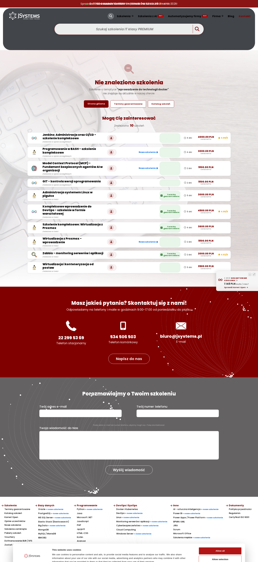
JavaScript (83, 521)
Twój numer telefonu (152, 406)
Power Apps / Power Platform (198, 517)
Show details (170, 556)
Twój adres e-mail (53, 406)
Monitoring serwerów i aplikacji (141, 521)
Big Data (51, 525)
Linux (127, 517)
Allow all (220, 535)
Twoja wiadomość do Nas (58, 428)
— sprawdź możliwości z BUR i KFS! (129, 4)
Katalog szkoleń (161, 103)
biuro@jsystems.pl (181, 336)
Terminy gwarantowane (128, 103)
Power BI (186, 513)
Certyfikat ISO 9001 (239, 517)
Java (79, 513)
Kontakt (245, 16)
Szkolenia (125, 16)
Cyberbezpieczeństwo (137, 525)
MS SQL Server (54, 517)
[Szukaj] (111, 16)
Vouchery (9, 537)
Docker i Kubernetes (127, 509)
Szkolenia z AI (150, 16)
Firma (217, 16)
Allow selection (220, 544)
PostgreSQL (53, 513)
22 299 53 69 (71, 338)
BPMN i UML (179, 521)
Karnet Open (11, 517)
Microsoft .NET (84, 517)
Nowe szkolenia (12, 525)
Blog (231, 16)
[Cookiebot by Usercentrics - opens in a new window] (32, 556)
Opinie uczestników (14, 521)
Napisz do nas (129, 358)
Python (90, 509)
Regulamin (234, 513)
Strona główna (96, 103)
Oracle (50, 509)
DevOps (129, 513)
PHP (79, 525)
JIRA (175, 525)
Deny (220, 552)
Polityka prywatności (240, 509)
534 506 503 (123, 337)
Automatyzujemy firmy (188, 16)
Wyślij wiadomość (129, 470)
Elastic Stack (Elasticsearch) (53, 521)
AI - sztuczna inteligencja (195, 509)
